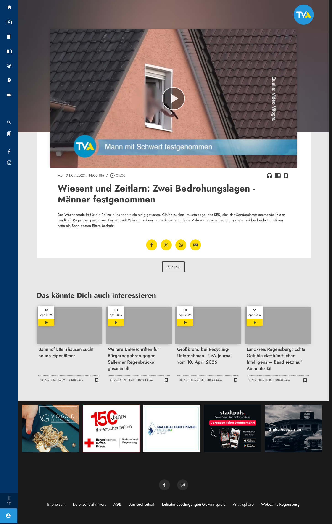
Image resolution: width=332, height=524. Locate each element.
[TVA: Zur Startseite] (304, 15)
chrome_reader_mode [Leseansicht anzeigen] (277, 175)
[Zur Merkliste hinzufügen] (286, 175)
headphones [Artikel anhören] (269, 175)
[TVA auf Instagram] (182, 484)
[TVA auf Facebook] (164, 484)
